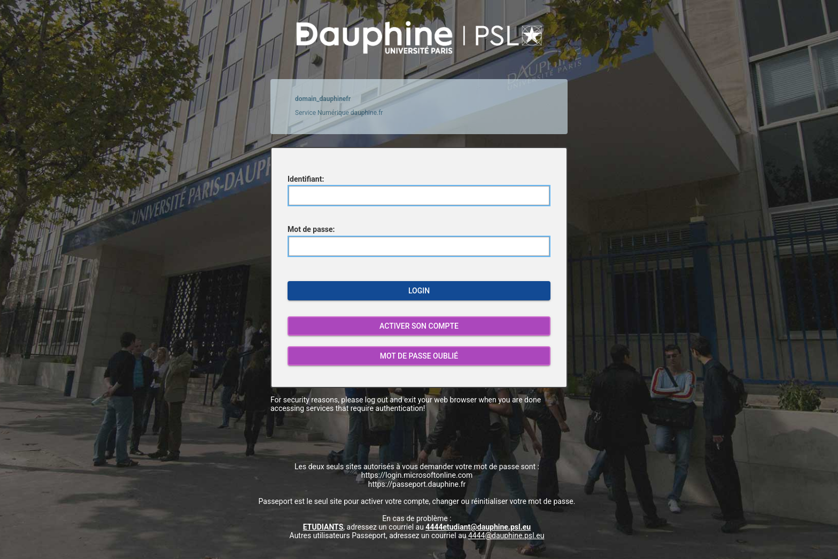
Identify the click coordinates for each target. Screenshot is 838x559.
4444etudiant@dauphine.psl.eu (478, 527)
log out (376, 399)
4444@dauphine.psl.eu (506, 535)
